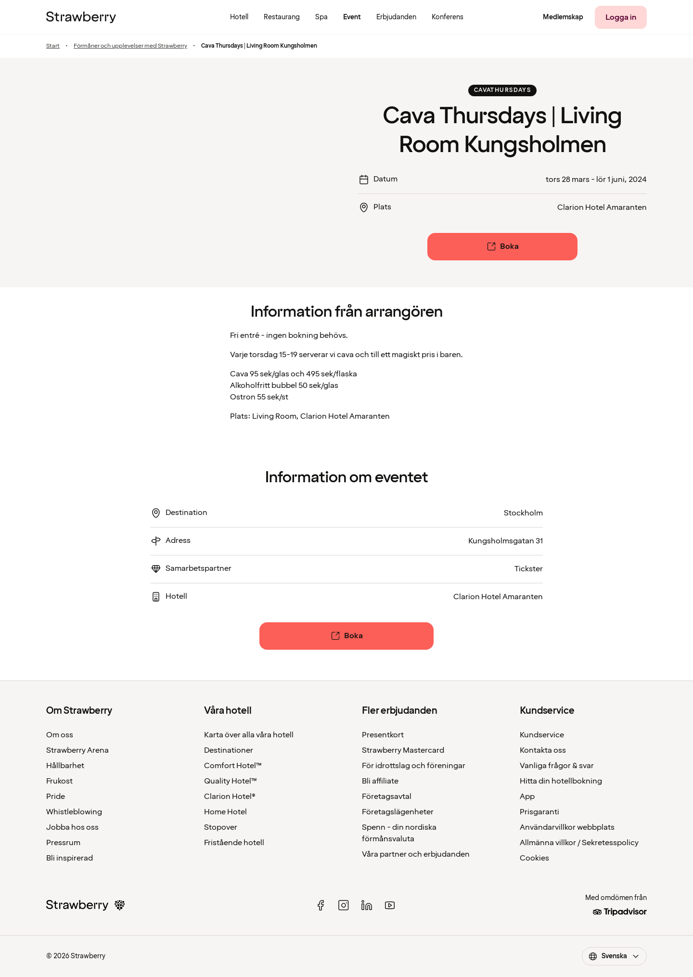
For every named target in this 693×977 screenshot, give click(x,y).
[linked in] (366, 905)
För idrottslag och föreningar (413, 765)
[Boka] (502, 246)
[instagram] (343, 905)
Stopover (220, 827)
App (527, 796)
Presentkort (383, 735)
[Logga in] (621, 17)
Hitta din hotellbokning (561, 781)
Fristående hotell (234, 842)
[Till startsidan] (81, 17)
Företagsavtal (386, 796)
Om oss (59, 735)
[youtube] (390, 905)
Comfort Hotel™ (233, 765)
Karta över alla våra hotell (249, 735)
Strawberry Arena (77, 750)
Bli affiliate (380, 781)
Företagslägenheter (398, 812)
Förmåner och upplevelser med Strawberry (130, 46)
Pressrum (63, 842)
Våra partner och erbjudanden (416, 854)
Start (53, 46)
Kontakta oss (543, 750)
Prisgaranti (539, 812)
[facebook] (320, 905)
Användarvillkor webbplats (567, 827)
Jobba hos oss (72, 827)
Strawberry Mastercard (403, 750)
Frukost (59, 781)
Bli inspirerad (69, 858)
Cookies (534, 858)
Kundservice (542, 735)
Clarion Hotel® (230, 796)
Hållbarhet (65, 765)
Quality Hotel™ (230, 781)
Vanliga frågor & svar (557, 765)
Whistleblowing (74, 812)
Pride (55, 796)
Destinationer (228, 750)
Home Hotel (225, 812)
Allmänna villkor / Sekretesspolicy (579, 842)
